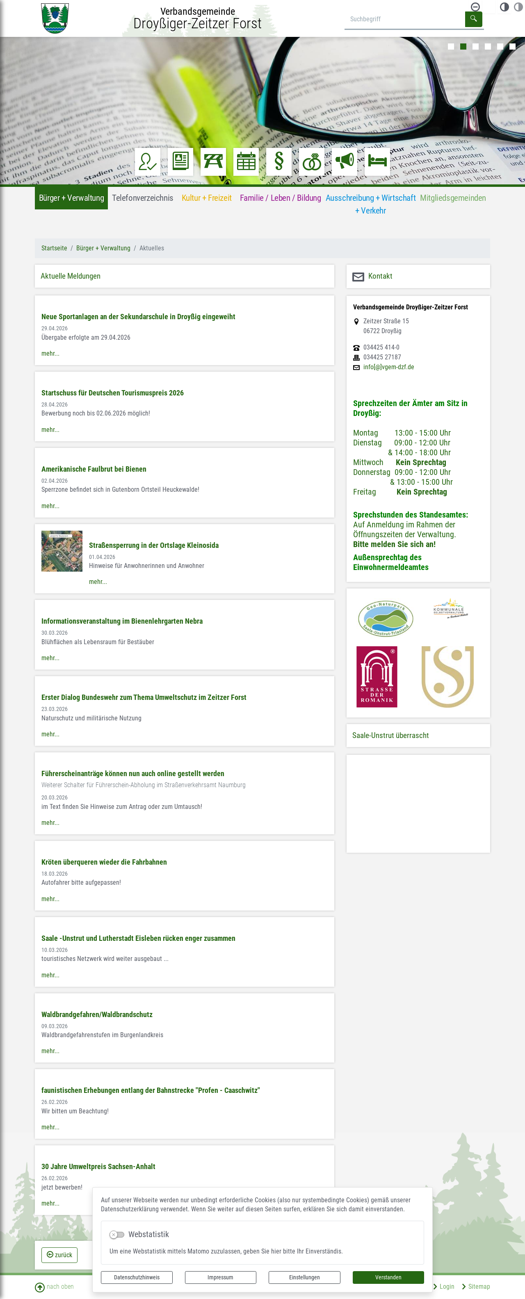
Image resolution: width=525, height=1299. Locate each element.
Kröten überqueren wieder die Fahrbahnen (104, 862)
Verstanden (388, 1277)
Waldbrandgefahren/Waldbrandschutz (97, 1015)
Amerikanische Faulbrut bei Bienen (93, 469)
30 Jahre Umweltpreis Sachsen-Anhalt (98, 1167)
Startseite (54, 248)
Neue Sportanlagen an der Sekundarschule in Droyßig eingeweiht (138, 317)
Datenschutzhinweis (137, 1277)
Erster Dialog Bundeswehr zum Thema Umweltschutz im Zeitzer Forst (144, 697)
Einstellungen (304, 1277)
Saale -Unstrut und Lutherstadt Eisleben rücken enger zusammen (138, 938)
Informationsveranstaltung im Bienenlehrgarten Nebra (122, 621)
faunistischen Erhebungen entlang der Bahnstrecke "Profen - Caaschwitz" (150, 1090)
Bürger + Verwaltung (103, 248)
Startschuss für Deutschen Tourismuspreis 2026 (112, 393)
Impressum (220, 1277)
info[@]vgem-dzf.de (388, 367)
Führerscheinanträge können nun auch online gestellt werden (132, 774)
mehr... (50, 353)
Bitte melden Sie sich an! (394, 544)
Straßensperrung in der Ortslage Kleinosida (154, 545)
